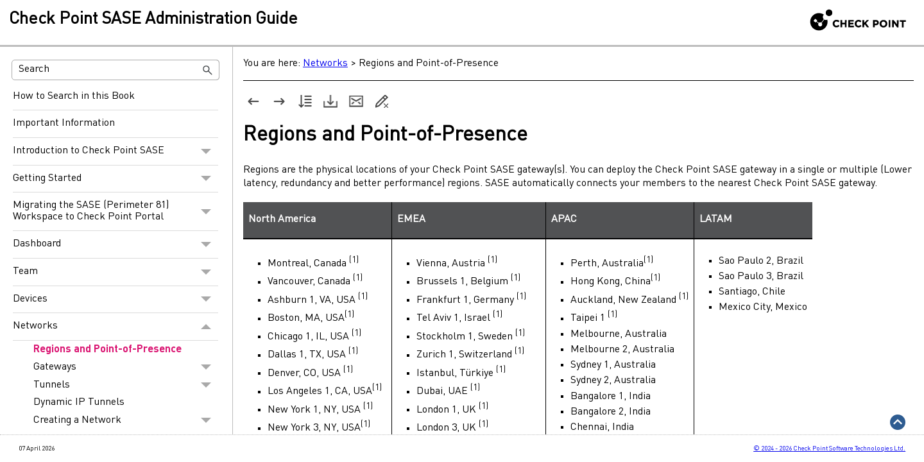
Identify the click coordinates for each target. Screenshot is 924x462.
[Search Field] (115, 70)
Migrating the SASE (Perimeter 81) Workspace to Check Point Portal (115, 211)
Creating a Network (125, 420)
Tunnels (125, 385)
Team (115, 272)
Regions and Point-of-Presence (107, 350)
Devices (115, 299)
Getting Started (115, 179)
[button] (207, 70)
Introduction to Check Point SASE (115, 151)
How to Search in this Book (74, 96)
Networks (115, 326)
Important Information (64, 123)
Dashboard (115, 244)
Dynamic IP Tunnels (78, 402)
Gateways (125, 367)
